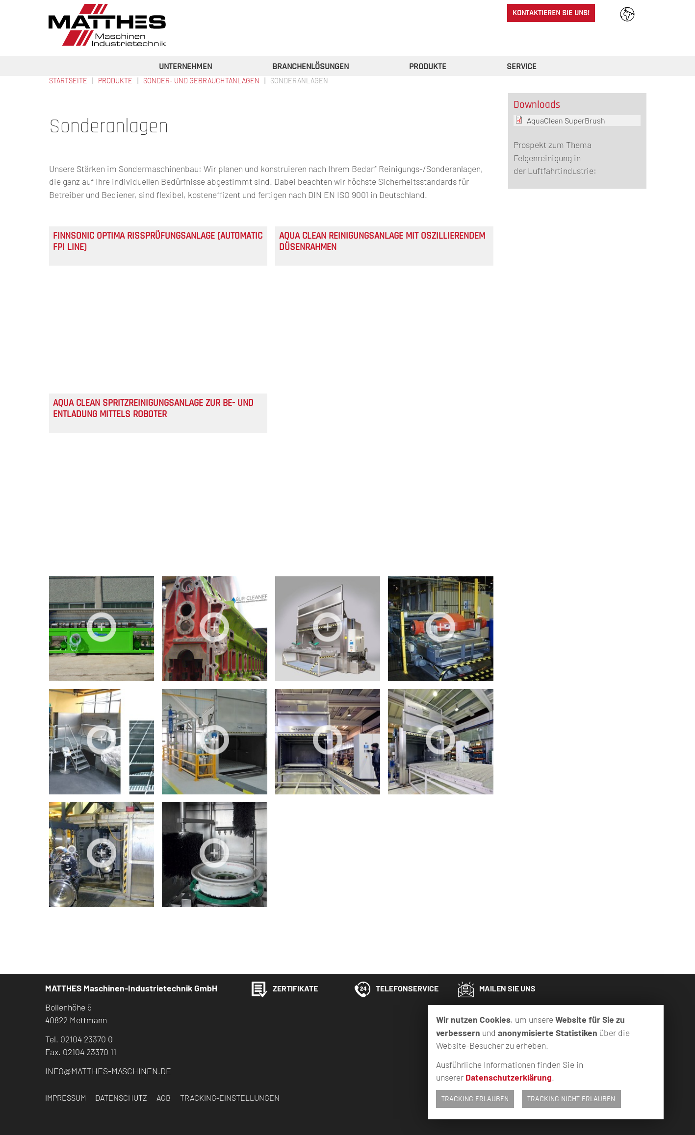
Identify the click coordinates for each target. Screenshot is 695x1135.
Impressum (65, 1097)
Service (522, 66)
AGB (163, 1097)
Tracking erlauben (475, 1099)
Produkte (427, 66)
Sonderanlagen (299, 80)
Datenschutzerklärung (508, 1077)
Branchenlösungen (310, 66)
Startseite (68, 80)
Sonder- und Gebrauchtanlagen (201, 80)
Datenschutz (121, 1097)
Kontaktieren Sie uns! (551, 13)
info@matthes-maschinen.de (108, 1070)
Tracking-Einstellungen (230, 1097)
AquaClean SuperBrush (566, 120)
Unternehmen (185, 66)
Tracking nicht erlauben (571, 1099)
